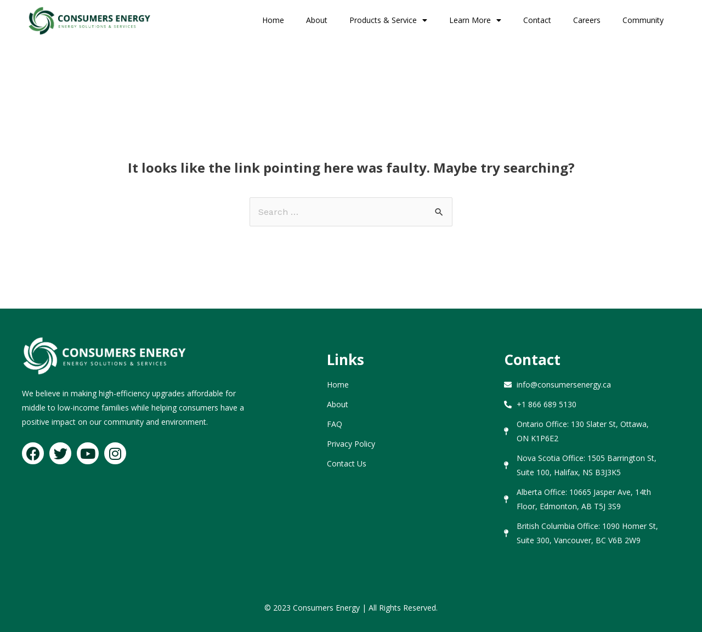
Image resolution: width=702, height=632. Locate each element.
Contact (537, 20)
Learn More (475, 20)
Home (273, 20)
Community (643, 20)
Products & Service (388, 20)
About (316, 20)
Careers (587, 20)
